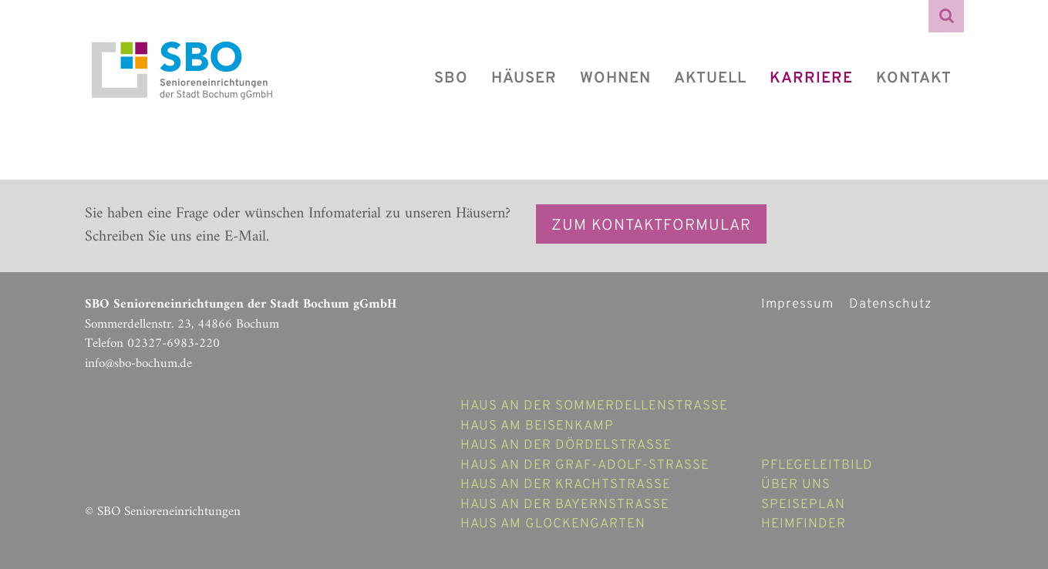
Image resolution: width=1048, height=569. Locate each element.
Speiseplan (803, 505)
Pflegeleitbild (817, 465)
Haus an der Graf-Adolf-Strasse (584, 465)
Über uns (796, 484)
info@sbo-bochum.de (138, 363)
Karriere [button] (811, 79)
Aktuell (710, 79)
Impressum (797, 304)
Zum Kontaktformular (651, 226)
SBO (451, 79)
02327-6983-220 (173, 343)
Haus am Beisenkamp (537, 426)
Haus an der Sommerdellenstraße (594, 406)
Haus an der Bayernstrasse (564, 505)
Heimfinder (803, 524)
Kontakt (914, 79)
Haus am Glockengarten (552, 524)
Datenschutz (890, 304)
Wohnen (615, 79)
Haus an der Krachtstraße (565, 484)
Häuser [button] (524, 79)
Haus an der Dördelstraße (566, 445)
